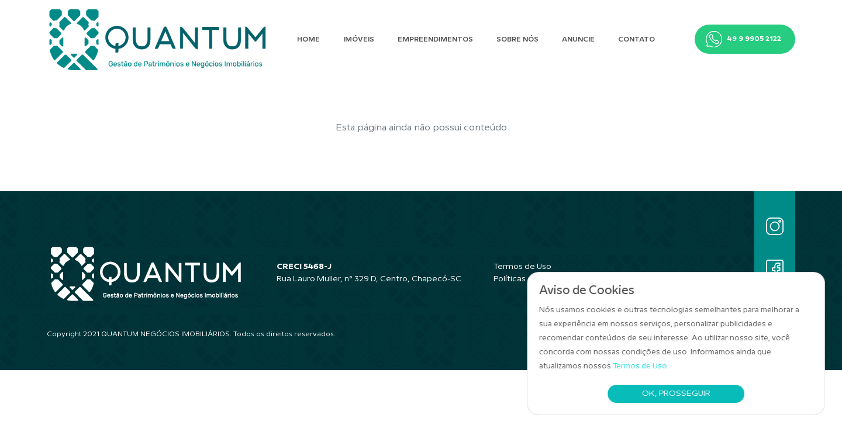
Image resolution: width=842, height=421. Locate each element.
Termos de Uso (643, 366)
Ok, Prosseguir (679, 393)
